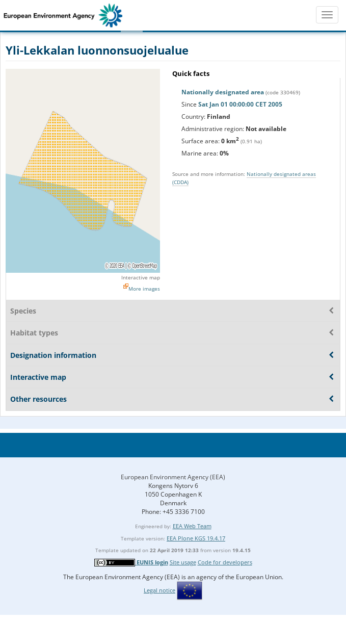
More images (144, 288)
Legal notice (159, 590)
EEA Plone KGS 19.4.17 (196, 538)
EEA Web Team (192, 526)
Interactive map (140, 277)
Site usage (183, 562)
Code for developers (225, 562)
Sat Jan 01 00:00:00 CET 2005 (240, 104)
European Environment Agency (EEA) (173, 477)
